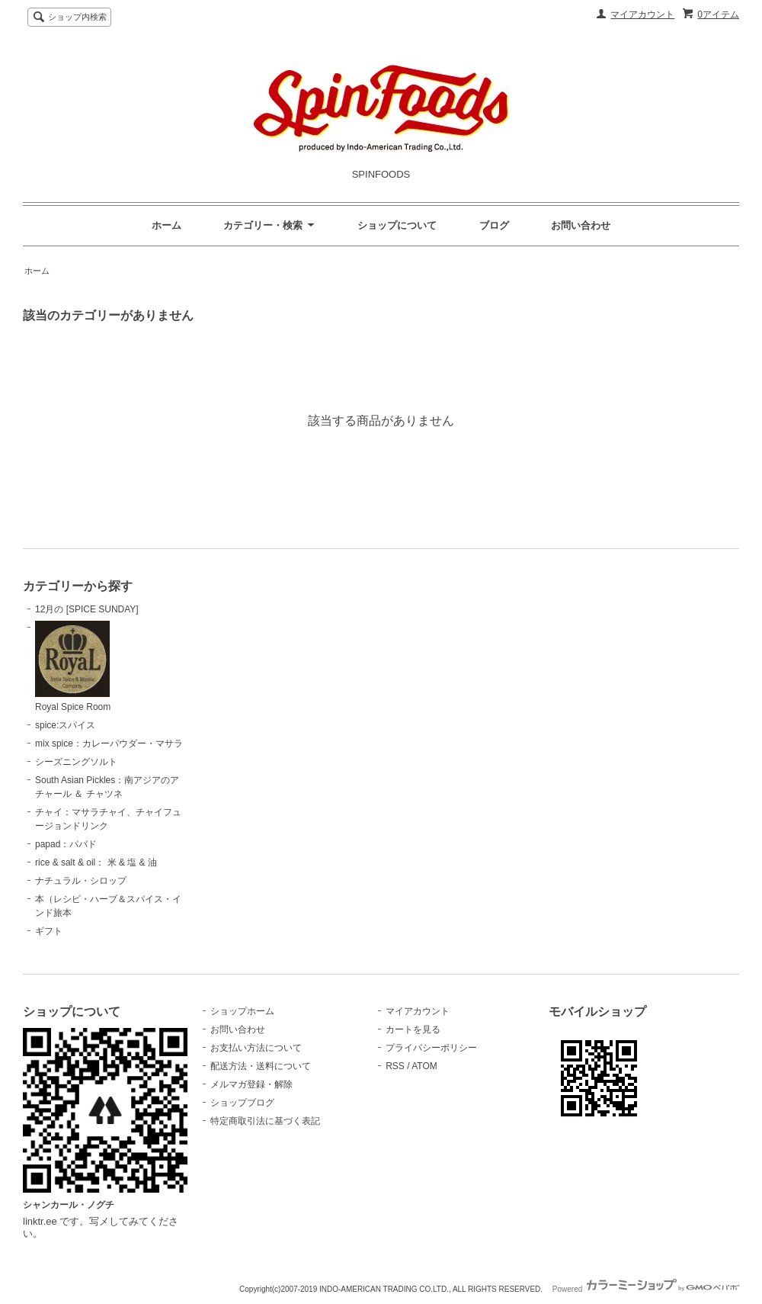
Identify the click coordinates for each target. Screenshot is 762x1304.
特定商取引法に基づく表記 (265, 1121)
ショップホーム (242, 1011)
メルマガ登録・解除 (251, 1084)
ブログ (494, 225)
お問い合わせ (580, 225)
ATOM (424, 1066)
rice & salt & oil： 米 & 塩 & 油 (96, 862)
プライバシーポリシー (431, 1047)
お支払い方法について (256, 1047)
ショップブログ (242, 1102)
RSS (395, 1066)
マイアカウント (642, 14)
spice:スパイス (65, 725)
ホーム (166, 225)
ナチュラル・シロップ (80, 880)
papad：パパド (66, 844)
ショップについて (397, 225)
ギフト (48, 931)
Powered (645, 1289)
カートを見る (413, 1029)
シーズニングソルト (76, 761)
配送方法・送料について (260, 1066)
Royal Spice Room (72, 666)
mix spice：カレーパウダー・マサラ (109, 743)
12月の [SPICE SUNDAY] (87, 609)
